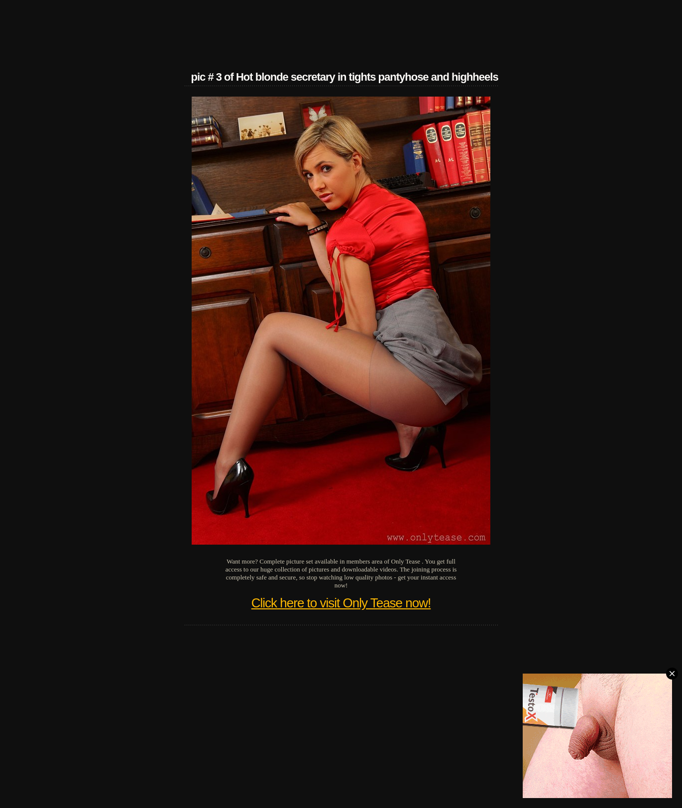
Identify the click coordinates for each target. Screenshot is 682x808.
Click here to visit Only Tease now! (341, 602)
